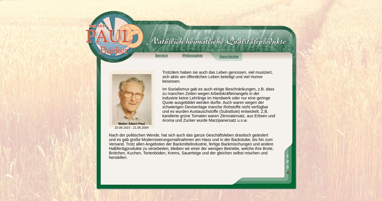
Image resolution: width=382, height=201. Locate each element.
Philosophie (192, 55)
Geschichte (229, 56)
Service (161, 55)
